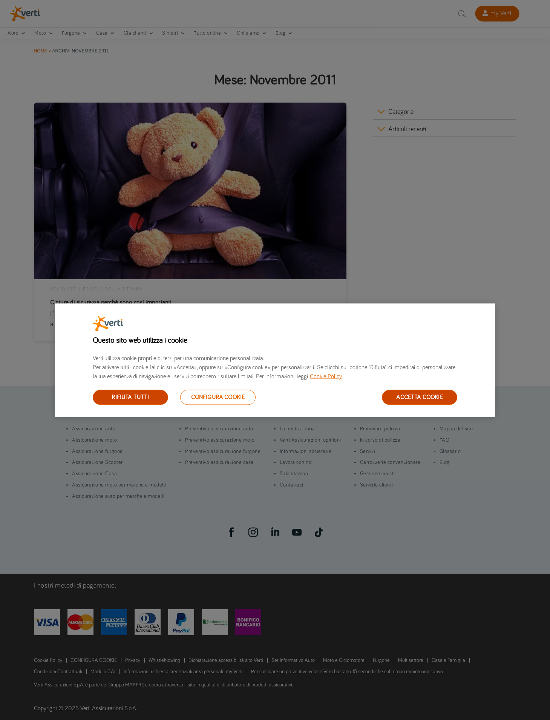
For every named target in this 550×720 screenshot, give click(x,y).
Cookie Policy (326, 376)
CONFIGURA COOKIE (218, 397)
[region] (275, 360)
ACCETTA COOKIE (419, 397)
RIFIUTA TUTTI (130, 397)
